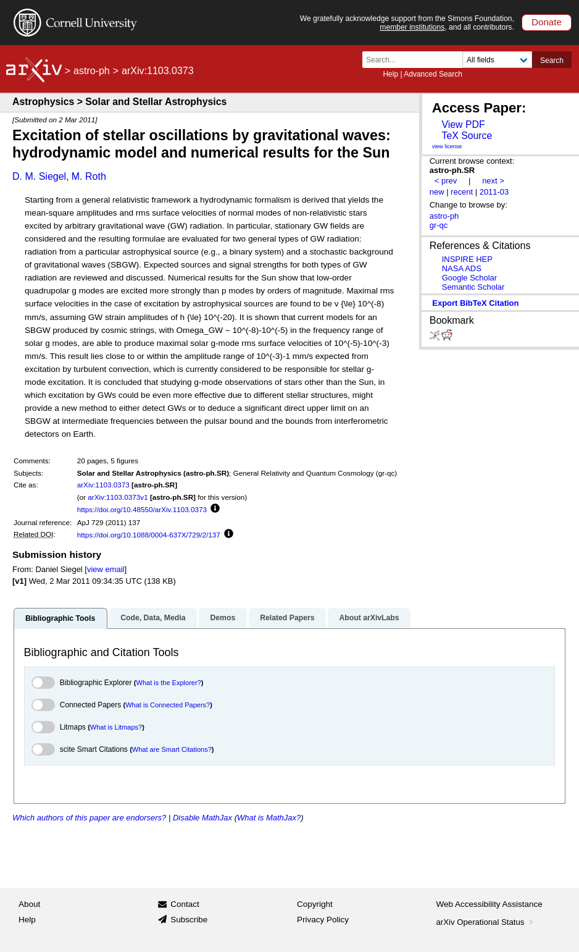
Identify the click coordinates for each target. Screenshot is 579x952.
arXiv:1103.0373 (103, 485)
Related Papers (287, 617)
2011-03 (494, 191)
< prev (446, 180)
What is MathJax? (269, 817)
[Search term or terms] (416, 59)
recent (462, 191)
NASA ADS (461, 268)
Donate (546, 22)
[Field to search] (497, 59)
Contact (184, 904)
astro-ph (91, 70)
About (29, 904)
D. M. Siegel (39, 176)
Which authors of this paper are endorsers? (89, 817)
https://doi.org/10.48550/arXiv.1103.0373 (142, 509)
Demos (222, 617)
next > (493, 180)
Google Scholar (469, 277)
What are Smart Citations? (172, 749)
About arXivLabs (369, 617)
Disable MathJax (202, 817)
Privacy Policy (323, 919)
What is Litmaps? (116, 727)
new (437, 191)
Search (552, 60)
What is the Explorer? (168, 682)
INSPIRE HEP (467, 259)
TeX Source (466, 135)
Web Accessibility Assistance (489, 904)
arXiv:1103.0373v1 (118, 497)
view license (447, 146)
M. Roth (89, 176)
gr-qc (439, 225)
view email (105, 569)
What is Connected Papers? (167, 705)
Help (390, 74)
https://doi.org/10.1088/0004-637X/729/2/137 (148, 535)
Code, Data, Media (152, 617)
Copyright (315, 904)
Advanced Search (433, 74)
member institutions (412, 27)
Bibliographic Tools (60, 618)
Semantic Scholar (473, 287)
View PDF (463, 124)
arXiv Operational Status (486, 922)
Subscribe (188, 919)
